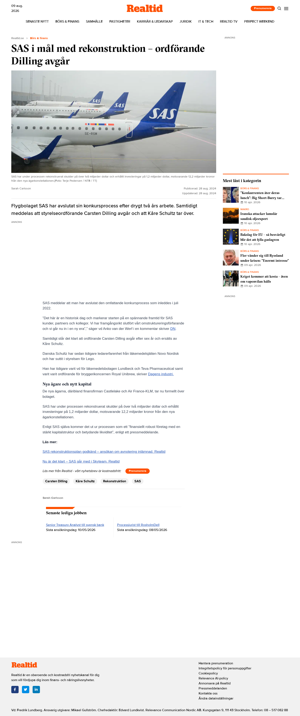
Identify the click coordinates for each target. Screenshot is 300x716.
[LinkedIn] (36, 689)
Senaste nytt (37, 21)
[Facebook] (15, 689)
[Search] (279, 8)
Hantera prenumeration (216, 663)
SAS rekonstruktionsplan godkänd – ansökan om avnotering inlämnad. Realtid (104, 452)
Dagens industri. (161, 374)
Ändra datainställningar (216, 698)
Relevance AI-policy (213, 678)
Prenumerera (263, 8)
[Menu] (286, 8)
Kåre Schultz (85, 481)
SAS (137, 481)
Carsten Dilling (56, 481)
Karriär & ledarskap (155, 21)
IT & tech (205, 21)
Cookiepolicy (208, 673)
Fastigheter (119, 21)
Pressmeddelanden (213, 688)
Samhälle (94, 21)
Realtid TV (228, 21)
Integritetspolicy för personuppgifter (225, 668)
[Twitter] (25, 689)
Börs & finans (67, 21)
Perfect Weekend (259, 21)
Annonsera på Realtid (215, 683)
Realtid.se (17, 38)
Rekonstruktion (114, 481)
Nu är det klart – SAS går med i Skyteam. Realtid (81, 461)
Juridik (186, 21)
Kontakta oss (208, 693)
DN (173, 329)
